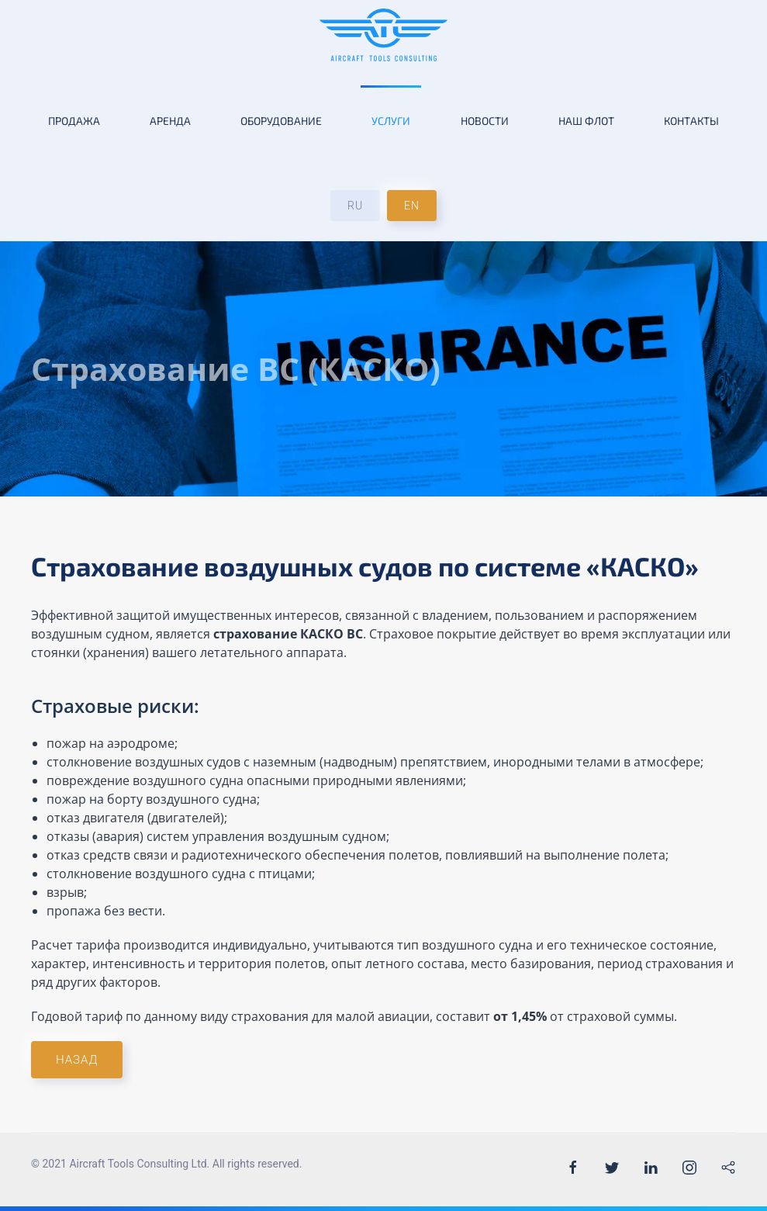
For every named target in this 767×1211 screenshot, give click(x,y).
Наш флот (586, 120)
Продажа (74, 120)
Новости (485, 120)
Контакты (691, 120)
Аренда (170, 120)
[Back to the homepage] (383, 35)
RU (355, 205)
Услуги (390, 120)
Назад (77, 1060)
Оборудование (281, 120)
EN (412, 205)
